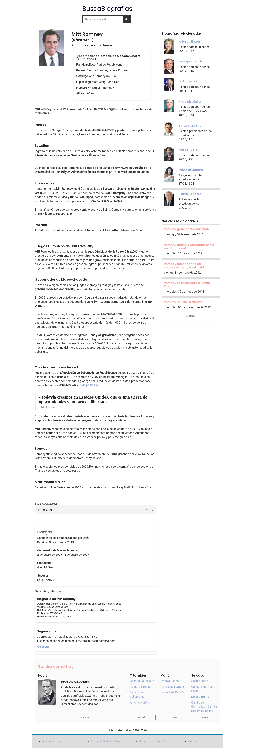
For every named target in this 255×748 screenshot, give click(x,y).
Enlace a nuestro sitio (153, 741)
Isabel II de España (173, 692)
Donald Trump (200, 696)
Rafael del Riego (140, 686)
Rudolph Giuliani (89, 385)
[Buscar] (126, 19)
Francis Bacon (170, 681)
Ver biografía (81, 717)
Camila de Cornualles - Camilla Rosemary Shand (204, 706)
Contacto (194, 741)
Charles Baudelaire (142, 681)
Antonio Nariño (139, 702)
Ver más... (191, 316)
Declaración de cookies (106, 741)
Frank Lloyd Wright (172, 686)
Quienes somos (52, 741)
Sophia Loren (199, 681)
